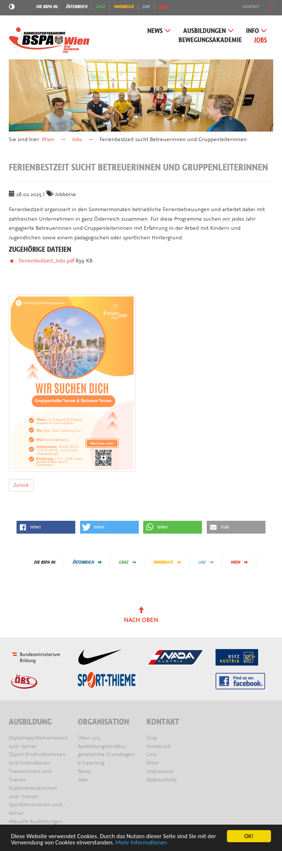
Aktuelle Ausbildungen (35, 821)
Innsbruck (124, 7)
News (159, 31)
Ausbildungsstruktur (102, 746)
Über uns (89, 737)
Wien (163, 7)
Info (256, 31)
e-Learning (91, 762)
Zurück (21, 485)
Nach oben (141, 615)
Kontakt (251, 7)
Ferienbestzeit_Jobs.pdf (47, 260)
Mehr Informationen (141, 843)
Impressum (160, 771)
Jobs (260, 40)
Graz (100, 7)
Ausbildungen (208, 31)
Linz (146, 7)
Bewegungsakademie (210, 40)
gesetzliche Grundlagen (106, 754)
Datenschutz (162, 779)
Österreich (76, 7)
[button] (271, 7)
